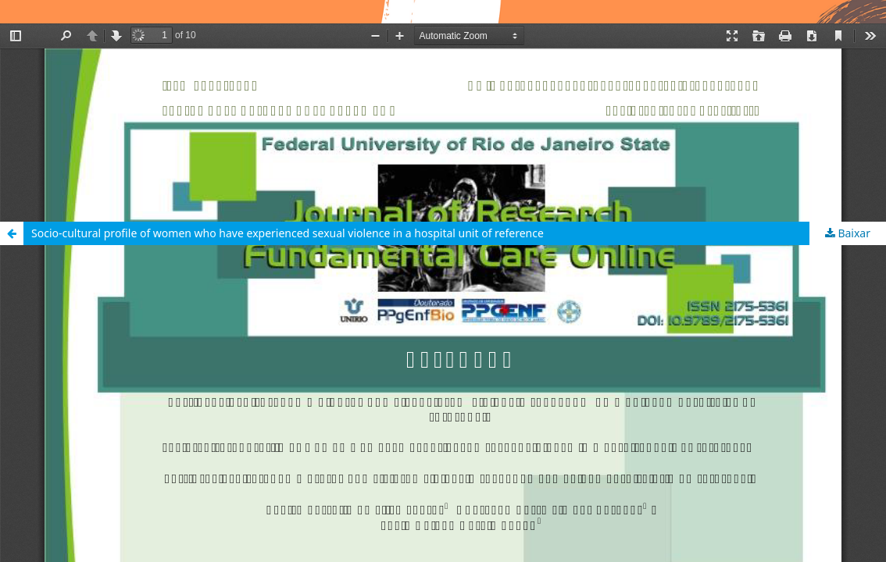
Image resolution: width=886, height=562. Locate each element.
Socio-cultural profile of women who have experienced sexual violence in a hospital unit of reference (287, 233)
